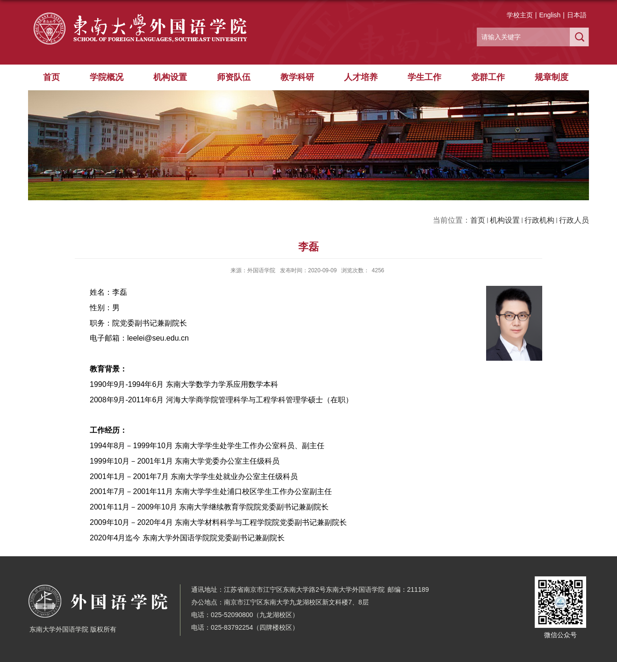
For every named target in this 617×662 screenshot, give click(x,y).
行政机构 (539, 220)
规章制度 (551, 77)
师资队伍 (234, 77)
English (549, 15)
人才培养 (361, 77)
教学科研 (297, 77)
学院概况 (106, 77)
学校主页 (520, 15)
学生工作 (424, 77)
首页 (51, 77)
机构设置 (170, 77)
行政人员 (574, 220)
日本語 (577, 15)
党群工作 (488, 77)
